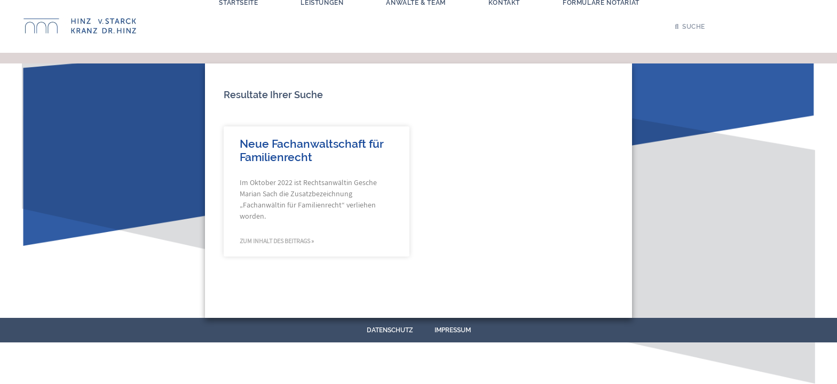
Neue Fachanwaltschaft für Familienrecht (311, 150)
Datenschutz (390, 330)
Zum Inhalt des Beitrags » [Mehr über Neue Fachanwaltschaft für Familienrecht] (277, 241)
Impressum (453, 330)
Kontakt (504, 23)
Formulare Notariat (601, 23)
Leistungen (322, 23)
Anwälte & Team (415, 23)
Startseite (238, 23)
